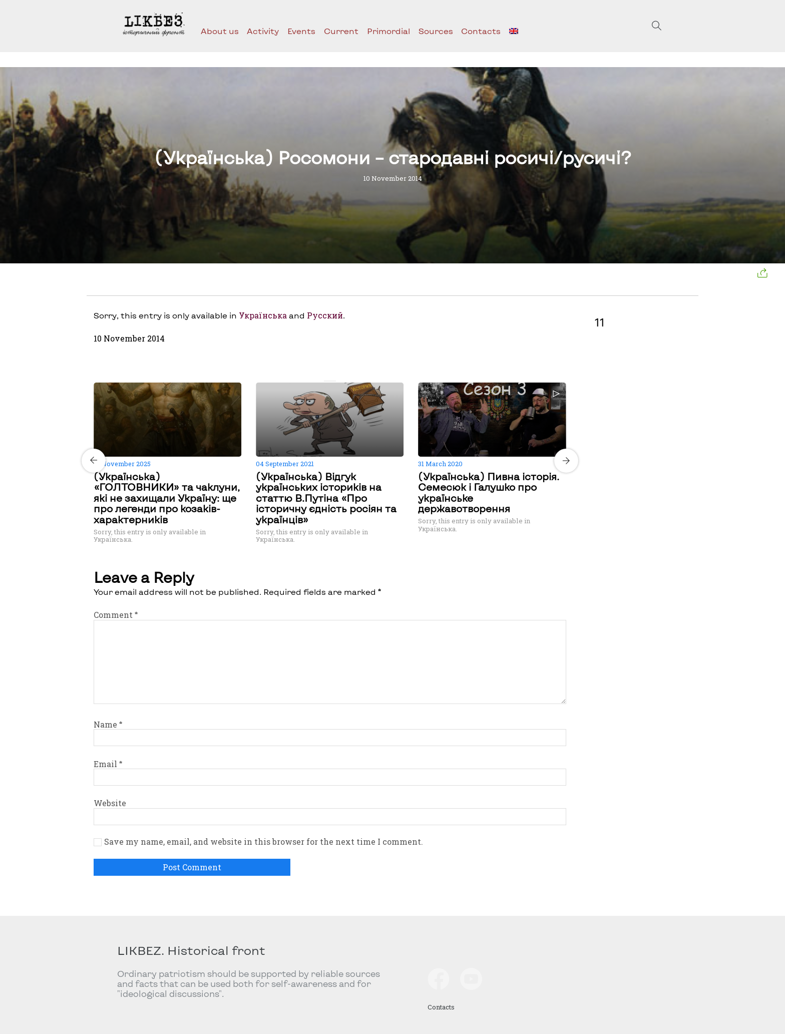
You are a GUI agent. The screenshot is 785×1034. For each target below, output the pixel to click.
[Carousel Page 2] (333, 381)
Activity (263, 31)
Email (108, 764)
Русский (325, 315)
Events (301, 31)
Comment (116, 614)
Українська (263, 315)
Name (108, 724)
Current (341, 31)
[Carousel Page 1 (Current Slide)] (327, 381)
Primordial (388, 31)
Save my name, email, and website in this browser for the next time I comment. (263, 841)
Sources (436, 31)
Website (110, 803)
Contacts (481, 31)
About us (220, 31)
